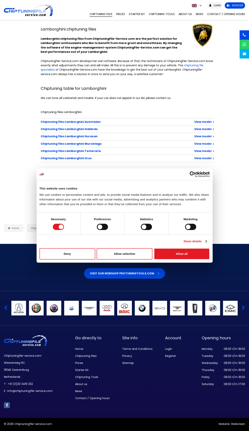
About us (185, 14)
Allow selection (124, 253)
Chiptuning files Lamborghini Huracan (115, 136)
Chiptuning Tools (162, 14)
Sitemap (128, 363)
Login (168, 349)
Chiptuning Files (101, 14)
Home (79, 349)
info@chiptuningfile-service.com (30, 391)
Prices (120, 14)
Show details (192, 241)
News (199, 14)
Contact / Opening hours (226, 14)
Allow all (182, 253)
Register (170, 356)
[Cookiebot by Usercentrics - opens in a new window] (192, 174)
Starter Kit (137, 14)
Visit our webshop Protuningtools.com (122, 273)
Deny (67, 253)
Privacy (127, 356)
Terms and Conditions (137, 349)
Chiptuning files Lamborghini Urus (115, 158)
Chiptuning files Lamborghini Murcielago (115, 144)
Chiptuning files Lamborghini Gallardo (115, 129)
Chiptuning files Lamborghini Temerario (115, 151)
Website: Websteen (231, 424)
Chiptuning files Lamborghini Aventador (115, 122)
